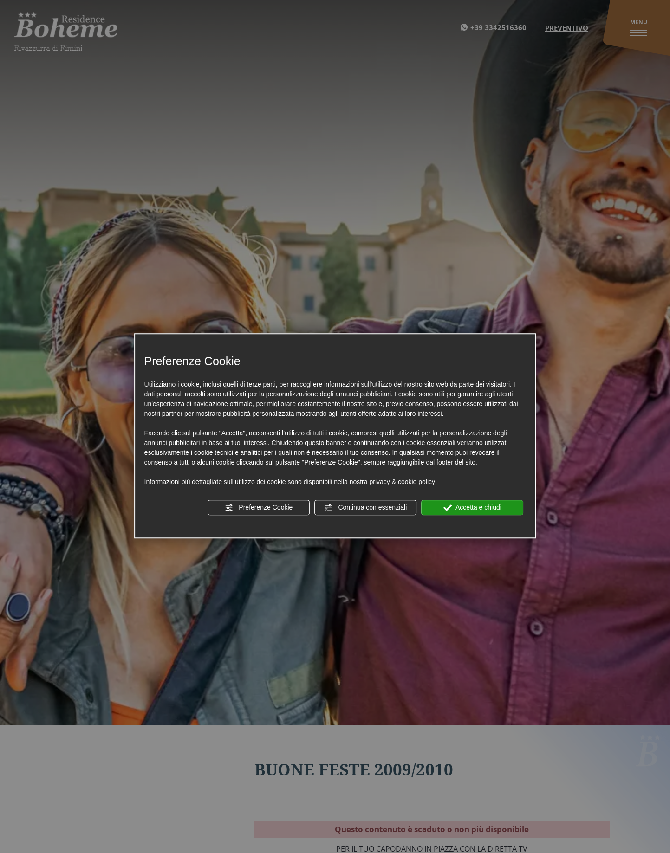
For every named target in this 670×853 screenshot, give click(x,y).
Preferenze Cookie (259, 508)
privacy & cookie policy (402, 481)
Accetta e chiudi (472, 508)
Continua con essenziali (366, 508)
